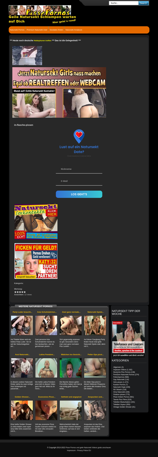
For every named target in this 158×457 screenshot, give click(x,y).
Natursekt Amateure (73, 30)
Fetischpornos (118, 377)
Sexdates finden (56, 30)
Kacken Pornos (119, 385)
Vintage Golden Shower (122, 407)
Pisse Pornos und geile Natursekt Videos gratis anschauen (88, 448)
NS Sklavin (117, 390)
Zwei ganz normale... (71, 312)
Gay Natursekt (118, 380)
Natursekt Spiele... (95, 312)
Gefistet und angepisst (71, 397)
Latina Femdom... (47, 354)
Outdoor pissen (119, 394)
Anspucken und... (95, 397)
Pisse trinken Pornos (121, 397)
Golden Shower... (22, 397)
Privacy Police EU (84, 450)
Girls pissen (117, 382)
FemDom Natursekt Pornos (123, 375)
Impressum (71, 450)
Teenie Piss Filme (120, 400)
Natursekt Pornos (17, 30)
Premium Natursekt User (37, 30)
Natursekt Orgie (119, 387)
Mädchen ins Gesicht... (71, 354)
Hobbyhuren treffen (42, 40)
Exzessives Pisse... (46, 397)
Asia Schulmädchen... (47, 312)
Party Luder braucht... (22, 312)
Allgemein (117, 367)
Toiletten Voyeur (119, 404)
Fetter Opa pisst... (96, 354)
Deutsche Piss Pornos (121, 372)
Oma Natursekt (119, 392)
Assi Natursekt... (22, 354)
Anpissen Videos (119, 370)
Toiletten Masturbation (121, 402)
